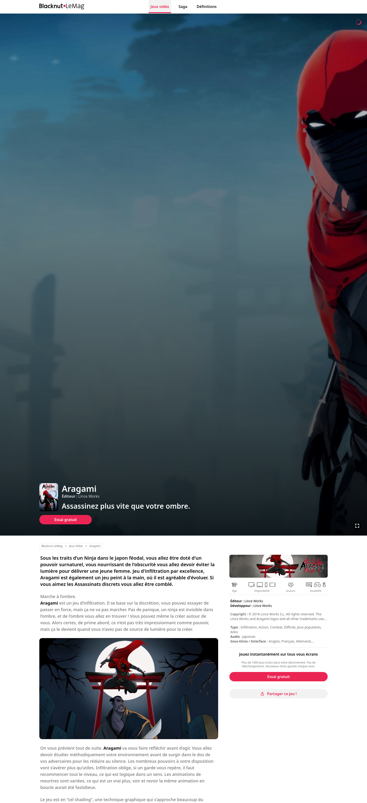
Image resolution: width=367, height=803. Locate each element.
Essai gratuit (65, 519)
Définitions (207, 6)
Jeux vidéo (159, 6)
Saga (183, 6)
